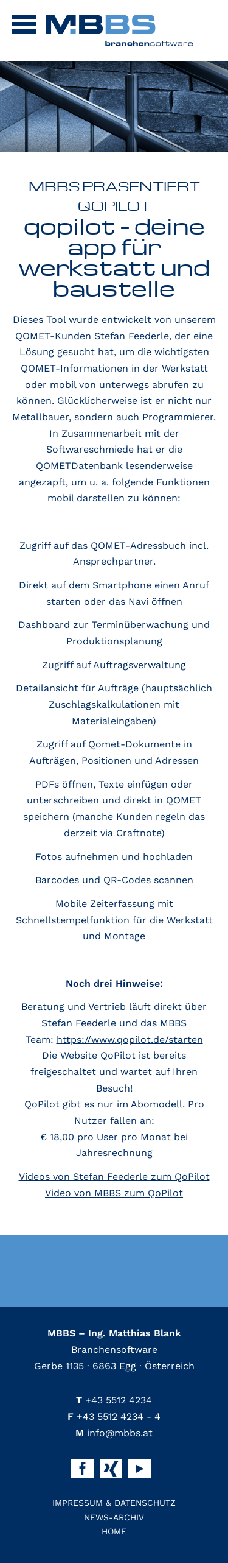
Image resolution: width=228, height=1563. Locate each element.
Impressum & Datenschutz (114, 1503)
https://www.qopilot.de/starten (130, 1039)
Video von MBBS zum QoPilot (114, 1193)
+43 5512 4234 (114, 1400)
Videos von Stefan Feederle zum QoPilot (114, 1176)
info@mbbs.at (114, 1433)
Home (114, 1531)
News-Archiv (114, 1517)
